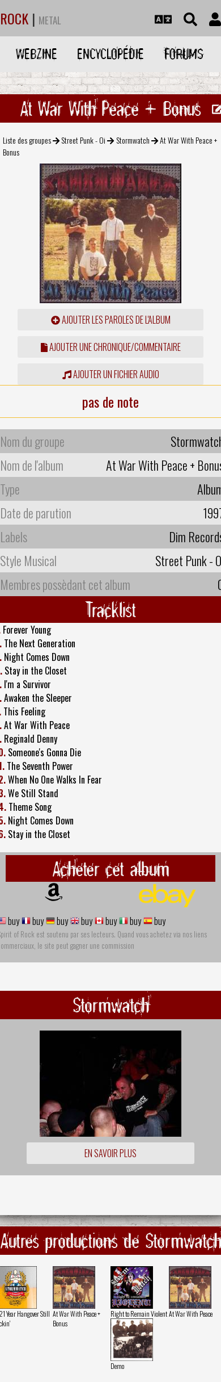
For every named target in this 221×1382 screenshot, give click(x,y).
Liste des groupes (27, 140)
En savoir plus (110, 1153)
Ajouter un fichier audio (110, 374)
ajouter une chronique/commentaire (111, 347)
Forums (183, 53)
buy (12, 921)
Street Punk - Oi (83, 140)
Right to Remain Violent (138, 1313)
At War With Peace (190, 1313)
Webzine (36, 53)
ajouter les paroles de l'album (111, 319)
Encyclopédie (110, 53)
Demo (117, 1366)
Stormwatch (133, 140)
